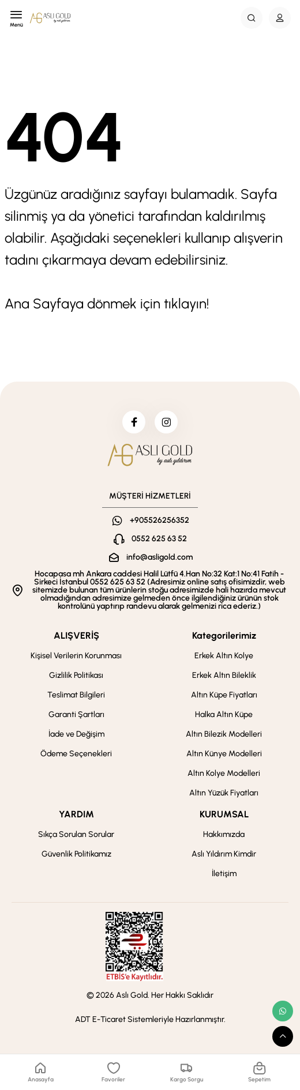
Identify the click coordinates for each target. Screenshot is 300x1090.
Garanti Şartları (76, 714)
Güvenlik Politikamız (76, 854)
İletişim (224, 873)
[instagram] (166, 421)
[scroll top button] (282, 1036)
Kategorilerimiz (224, 635)
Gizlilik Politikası (76, 675)
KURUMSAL (224, 814)
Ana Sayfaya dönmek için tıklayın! (107, 303)
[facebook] (133, 421)
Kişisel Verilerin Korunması (76, 656)
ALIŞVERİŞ (76, 635)
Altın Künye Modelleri (224, 754)
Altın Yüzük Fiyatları (223, 793)
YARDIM (76, 814)
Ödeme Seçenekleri (76, 754)
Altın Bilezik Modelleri (224, 734)
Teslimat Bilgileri (76, 695)
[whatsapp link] (282, 1011)
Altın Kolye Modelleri (223, 773)
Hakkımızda (224, 834)
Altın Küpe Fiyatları (224, 695)
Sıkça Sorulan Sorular (76, 834)
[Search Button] (251, 18)
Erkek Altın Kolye (223, 656)
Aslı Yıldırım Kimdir (224, 854)
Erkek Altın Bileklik (224, 675)
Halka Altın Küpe (224, 714)
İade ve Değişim (76, 734)
